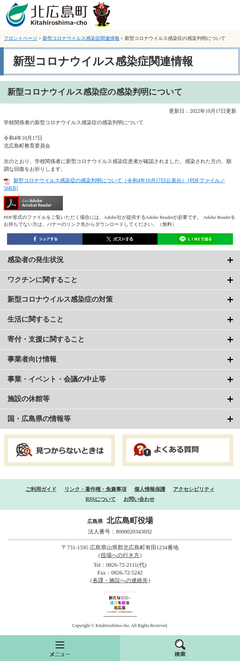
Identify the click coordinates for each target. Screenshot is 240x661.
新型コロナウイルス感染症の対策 (60, 299)
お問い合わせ (139, 499)
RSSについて (100, 499)
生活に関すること (35, 319)
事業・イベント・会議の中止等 (56, 379)
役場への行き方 (120, 555)
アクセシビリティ (193, 489)
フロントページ (20, 38)
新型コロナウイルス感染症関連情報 (81, 38)
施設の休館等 (28, 399)
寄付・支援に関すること (46, 339)
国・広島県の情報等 (39, 419)
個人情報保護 (149, 489)
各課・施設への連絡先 (120, 580)
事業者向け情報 (32, 359)
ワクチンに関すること (42, 280)
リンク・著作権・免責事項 (95, 489)
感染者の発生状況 (35, 260)
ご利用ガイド (41, 489)
